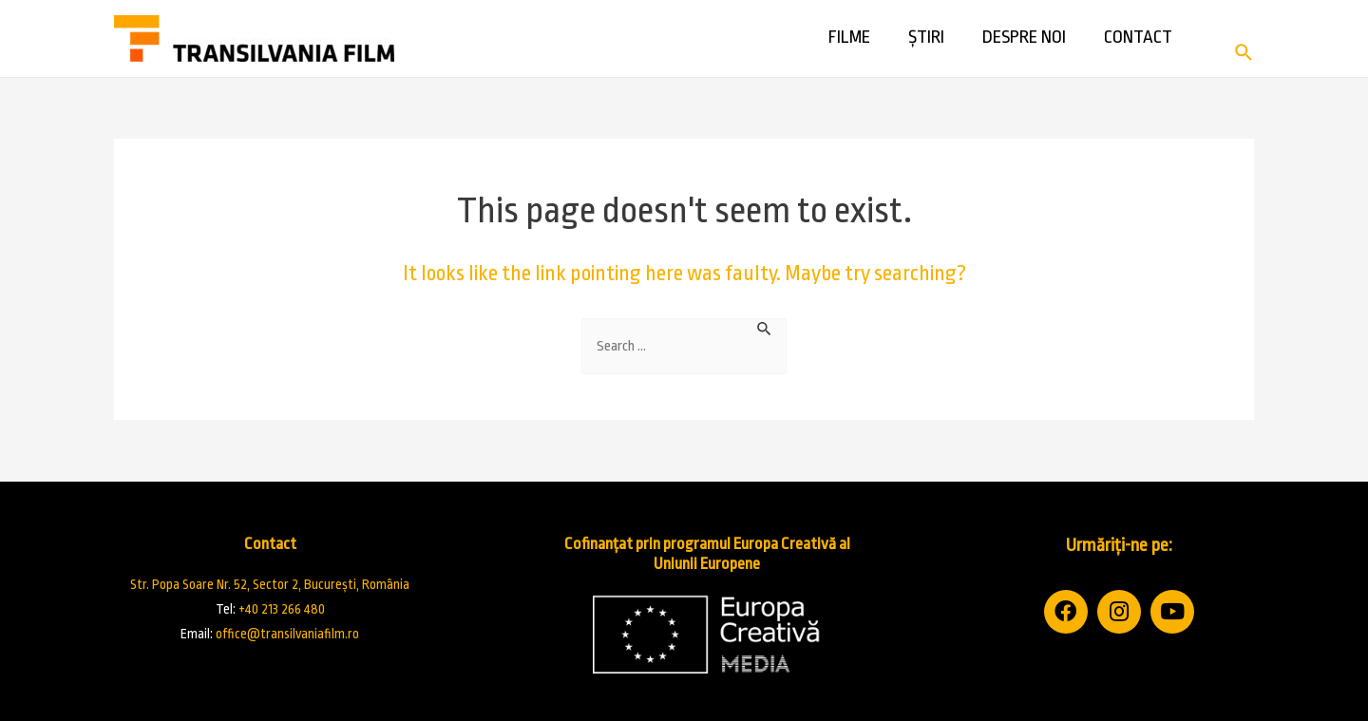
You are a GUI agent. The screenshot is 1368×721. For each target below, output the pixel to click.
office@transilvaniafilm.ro (287, 633)
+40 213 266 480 (281, 609)
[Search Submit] (764, 327)
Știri (926, 48)
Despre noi (1024, 48)
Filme (849, 48)
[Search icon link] (1244, 50)
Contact (1138, 48)
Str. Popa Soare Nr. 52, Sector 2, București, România (269, 584)
